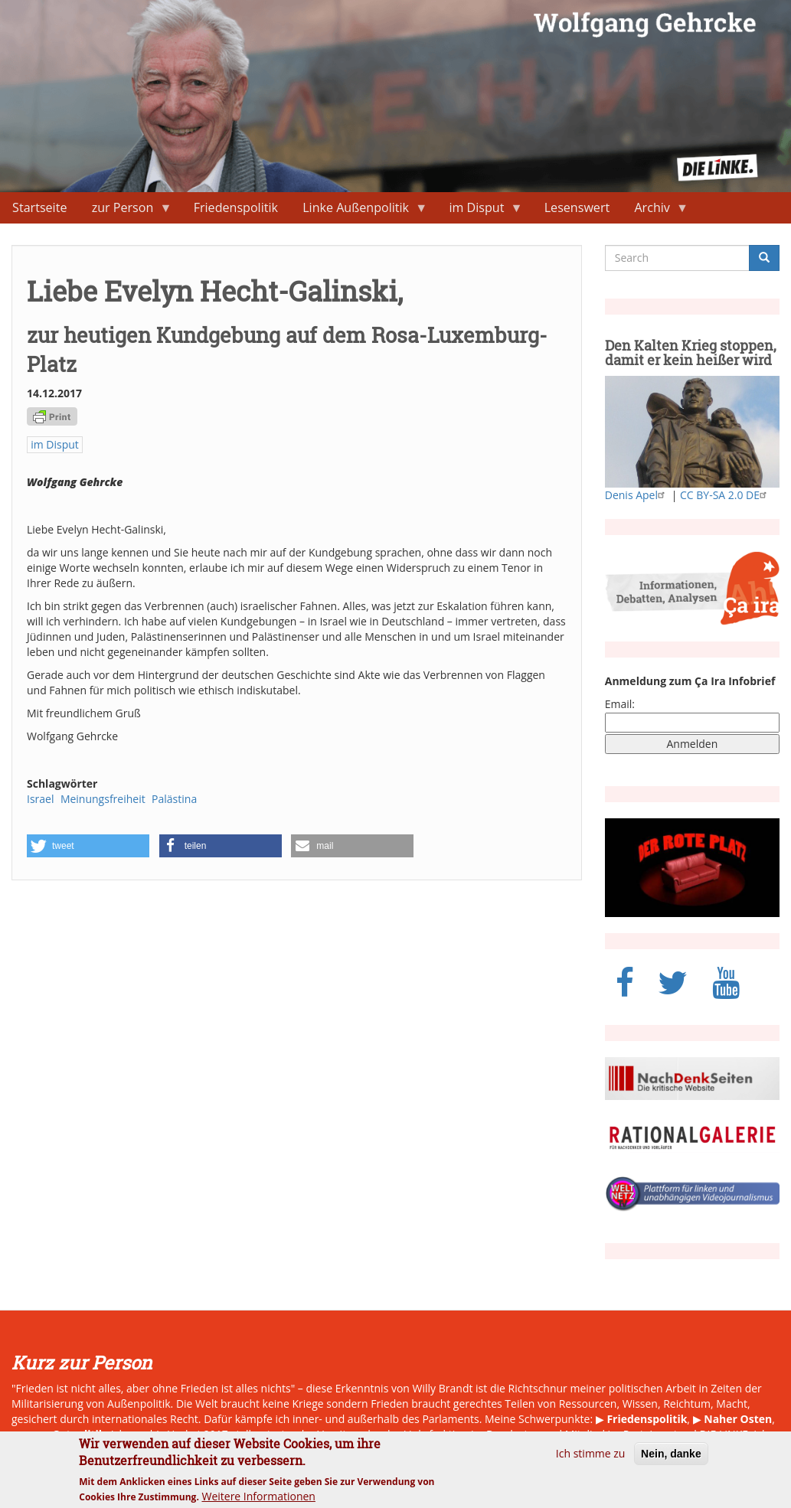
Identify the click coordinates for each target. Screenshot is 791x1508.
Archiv (655, 211)
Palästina (174, 799)
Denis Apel (636, 495)
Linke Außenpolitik (358, 211)
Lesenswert (577, 207)
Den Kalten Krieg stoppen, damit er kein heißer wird (690, 353)
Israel (40, 799)
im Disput (479, 211)
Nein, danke (671, 1461)
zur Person (126, 211)
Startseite (39, 207)
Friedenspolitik (236, 207)
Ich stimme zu (591, 1461)
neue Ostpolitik (64, 1434)
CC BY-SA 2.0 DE (725, 495)
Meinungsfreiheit (102, 799)
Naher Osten (738, 1419)
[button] (88, 845)
